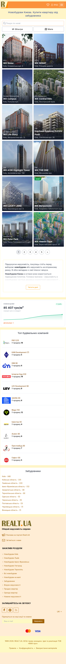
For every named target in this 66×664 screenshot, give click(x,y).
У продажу (17, 343)
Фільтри (17, 29)
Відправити (38, 621)
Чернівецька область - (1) (12, 507)
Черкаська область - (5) (12, 500)
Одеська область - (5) (11, 497)
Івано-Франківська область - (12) (15, 486)
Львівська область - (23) (12, 483)
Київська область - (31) (11, 480)
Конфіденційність (26, 648)
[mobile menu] (61, 5)
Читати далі (33, 287)
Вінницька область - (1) (11, 510)
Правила (12, 648)
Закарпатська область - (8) (13, 490)
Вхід (54, 5)
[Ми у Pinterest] (10, 610)
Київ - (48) (6, 476)
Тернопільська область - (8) (13, 493)
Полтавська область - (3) (12, 503)
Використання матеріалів (46, 648)
